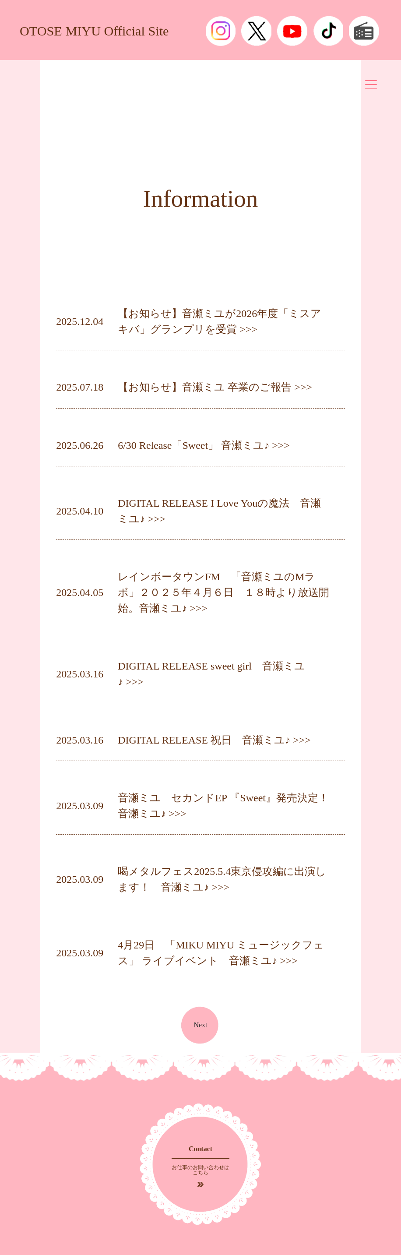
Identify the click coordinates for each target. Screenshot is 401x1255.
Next (200, 1025)
